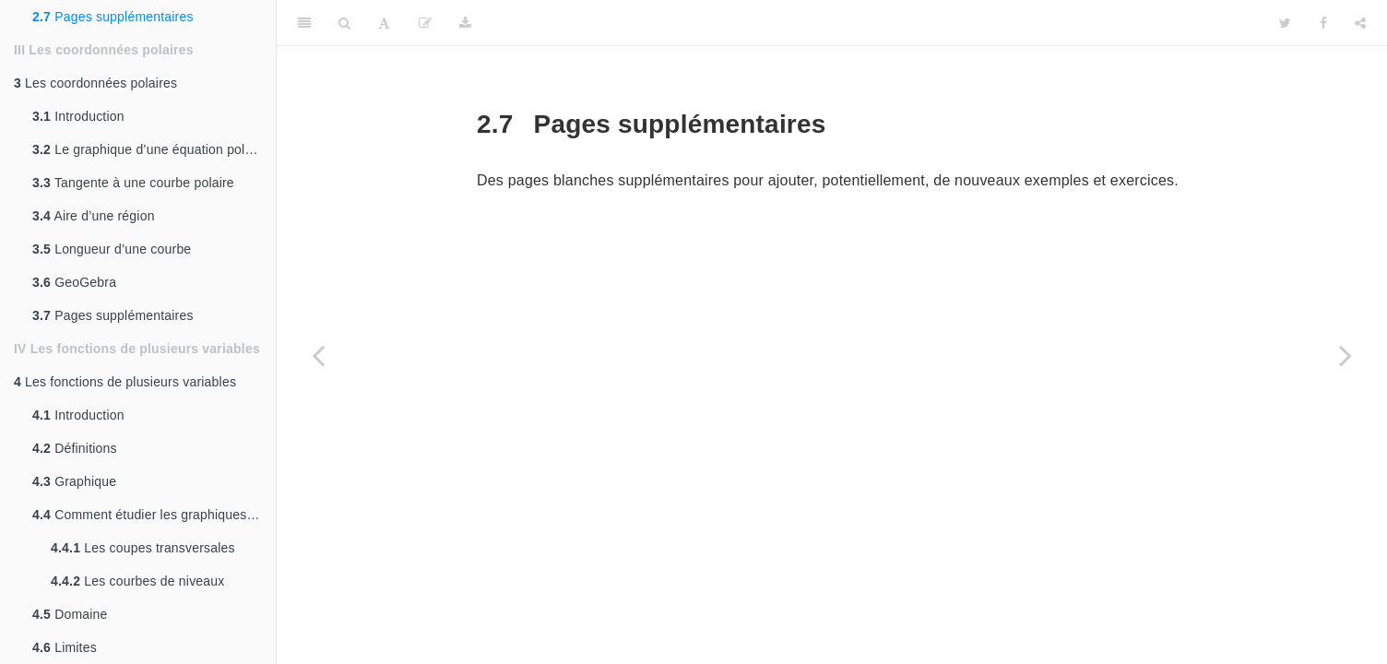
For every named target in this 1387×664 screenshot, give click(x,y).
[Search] (344, 23)
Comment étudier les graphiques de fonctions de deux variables (154, 514)
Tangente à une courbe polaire (133, 182)
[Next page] (1345, 355)
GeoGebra (74, 282)
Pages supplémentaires (113, 16)
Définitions (74, 448)
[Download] (465, 23)
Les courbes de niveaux (138, 581)
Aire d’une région (93, 215)
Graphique (74, 481)
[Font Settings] (384, 23)
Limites (64, 647)
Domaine (70, 614)
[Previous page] (318, 355)
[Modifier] (425, 23)
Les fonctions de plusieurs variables (125, 381)
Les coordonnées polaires (95, 83)
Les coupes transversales (143, 547)
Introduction (78, 116)
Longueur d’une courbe (111, 249)
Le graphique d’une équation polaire (154, 149)
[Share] (1360, 23)
